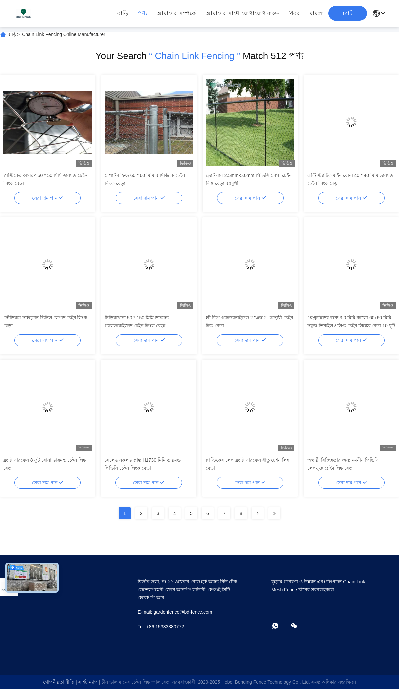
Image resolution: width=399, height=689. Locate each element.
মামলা (316, 13)
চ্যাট (348, 13)
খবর (294, 13)
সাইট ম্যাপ (88, 682)
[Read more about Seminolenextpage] (258, 513)
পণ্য (142, 13)
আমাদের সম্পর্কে (176, 13)
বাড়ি (122, 13)
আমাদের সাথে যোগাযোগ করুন (242, 13)
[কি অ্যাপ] (280, 626)
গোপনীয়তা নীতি (58, 682)
